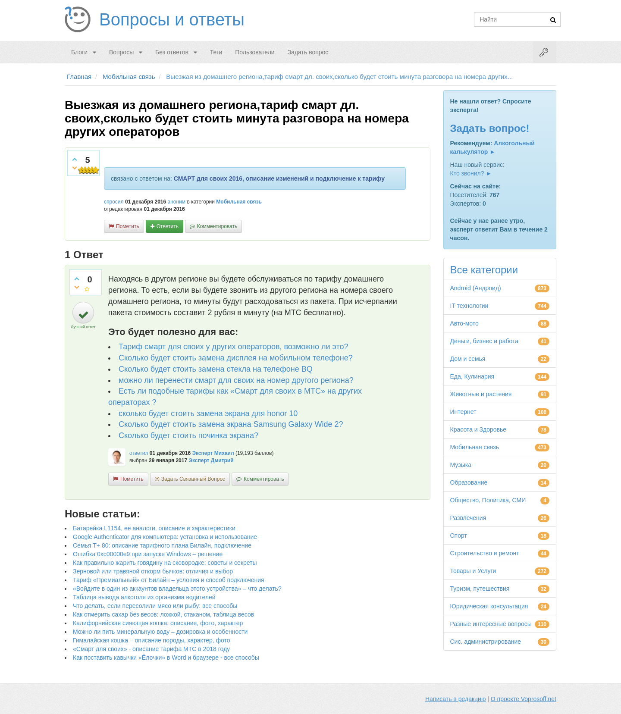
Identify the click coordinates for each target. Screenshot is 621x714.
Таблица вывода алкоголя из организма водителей (144, 597)
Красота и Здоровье (478, 429)
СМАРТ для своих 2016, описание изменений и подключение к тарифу (279, 178)
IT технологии (469, 305)
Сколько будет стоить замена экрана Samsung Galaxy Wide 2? (231, 424)
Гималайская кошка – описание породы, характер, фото (151, 640)
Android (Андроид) (475, 288)
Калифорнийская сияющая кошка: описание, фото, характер (158, 623)
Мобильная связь (239, 202)
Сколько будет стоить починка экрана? (188, 435)
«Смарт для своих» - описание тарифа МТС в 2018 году (151, 648)
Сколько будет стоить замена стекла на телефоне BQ (216, 369)
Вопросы (121, 52)
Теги (216, 52)
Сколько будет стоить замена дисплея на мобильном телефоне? (236, 358)
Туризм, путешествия (480, 588)
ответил (138, 453)
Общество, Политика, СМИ (488, 500)
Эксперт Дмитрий (210, 460)
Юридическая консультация (489, 606)
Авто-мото (464, 323)
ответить (168, 226)
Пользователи (254, 52)
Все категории (484, 270)
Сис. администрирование (485, 641)
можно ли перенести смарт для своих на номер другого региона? (236, 380)
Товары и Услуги (473, 570)
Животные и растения (481, 394)
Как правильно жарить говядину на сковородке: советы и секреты (165, 562)
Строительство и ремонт (484, 553)
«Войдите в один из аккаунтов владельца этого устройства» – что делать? (177, 588)
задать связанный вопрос (193, 479)
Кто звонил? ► (471, 173)
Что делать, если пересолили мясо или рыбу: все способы (155, 605)
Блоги (79, 52)
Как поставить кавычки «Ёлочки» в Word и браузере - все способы (166, 657)
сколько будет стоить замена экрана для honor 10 (208, 413)
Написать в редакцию (455, 698)
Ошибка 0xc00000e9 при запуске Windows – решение (148, 554)
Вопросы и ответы (172, 19)
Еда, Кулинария (472, 376)
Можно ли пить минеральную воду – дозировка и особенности (160, 631)
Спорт (458, 535)
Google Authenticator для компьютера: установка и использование (165, 536)
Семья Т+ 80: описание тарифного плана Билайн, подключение (162, 545)
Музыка (461, 464)
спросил (114, 202)
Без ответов (171, 52)
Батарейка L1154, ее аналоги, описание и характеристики (154, 528)
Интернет (463, 411)
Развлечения (468, 517)
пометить (127, 226)
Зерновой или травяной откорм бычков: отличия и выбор (153, 571)
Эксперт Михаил (213, 453)
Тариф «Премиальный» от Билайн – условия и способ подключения (168, 579)
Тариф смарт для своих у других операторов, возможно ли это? (233, 346)
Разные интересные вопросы (491, 623)
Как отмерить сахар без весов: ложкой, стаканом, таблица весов (163, 614)
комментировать (217, 226)
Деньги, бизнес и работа (484, 341)
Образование (469, 482)
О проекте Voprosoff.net (523, 698)
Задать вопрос (308, 52)
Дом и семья (468, 358)
